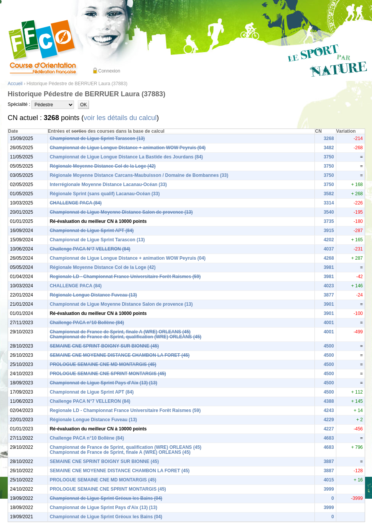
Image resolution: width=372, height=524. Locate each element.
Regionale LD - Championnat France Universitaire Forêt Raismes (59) (125, 276)
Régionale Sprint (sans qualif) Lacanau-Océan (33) (105, 193)
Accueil (15, 83)
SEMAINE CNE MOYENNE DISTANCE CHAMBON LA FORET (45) (120, 355)
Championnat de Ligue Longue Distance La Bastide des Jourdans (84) (126, 157)
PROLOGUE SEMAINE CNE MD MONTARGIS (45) (103, 364)
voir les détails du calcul (120, 118)
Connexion (109, 71)
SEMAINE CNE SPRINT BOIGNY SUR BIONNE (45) (104, 346)
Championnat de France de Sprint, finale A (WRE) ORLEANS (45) (120, 332)
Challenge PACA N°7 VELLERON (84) (90, 249)
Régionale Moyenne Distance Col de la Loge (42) (103, 166)
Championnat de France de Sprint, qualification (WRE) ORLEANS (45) (125, 336)
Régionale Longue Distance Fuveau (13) (93, 295)
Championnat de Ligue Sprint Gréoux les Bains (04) (106, 498)
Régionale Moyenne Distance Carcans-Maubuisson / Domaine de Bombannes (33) (139, 175)
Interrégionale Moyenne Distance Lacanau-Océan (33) (108, 184)
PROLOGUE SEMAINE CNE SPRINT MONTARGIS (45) (108, 373)
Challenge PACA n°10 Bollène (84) (87, 322)
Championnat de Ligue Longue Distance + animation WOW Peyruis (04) (128, 147)
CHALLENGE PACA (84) (76, 203)
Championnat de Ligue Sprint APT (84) (92, 230)
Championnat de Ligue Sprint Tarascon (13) (97, 138)
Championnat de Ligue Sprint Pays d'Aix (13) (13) (103, 383)
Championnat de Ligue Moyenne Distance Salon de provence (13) (121, 212)
